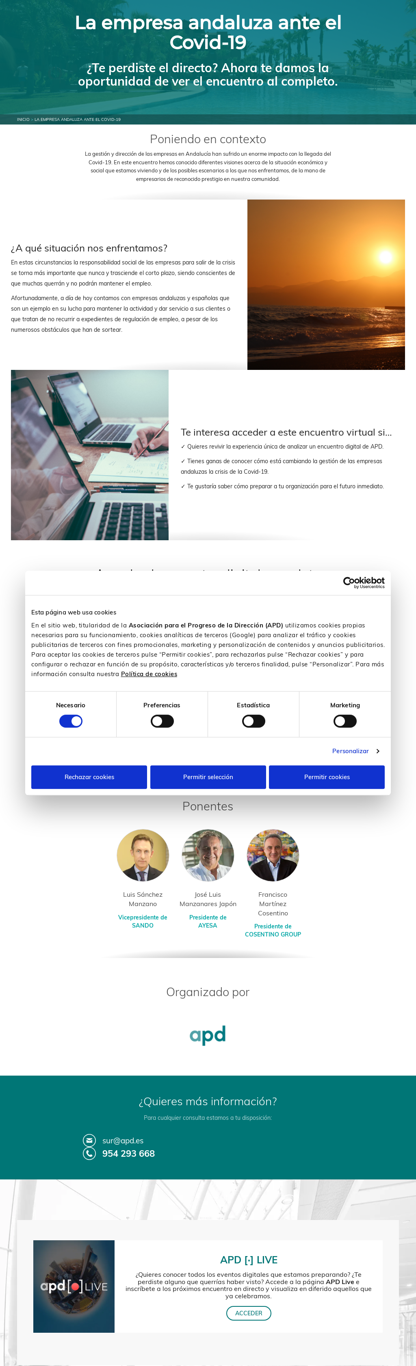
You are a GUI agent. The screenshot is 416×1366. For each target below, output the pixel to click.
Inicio (23, 119)
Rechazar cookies (89, 777)
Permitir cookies (327, 777)
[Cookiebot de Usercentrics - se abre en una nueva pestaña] (349, 583)
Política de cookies (149, 674)
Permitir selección (208, 777)
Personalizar (350, 751)
